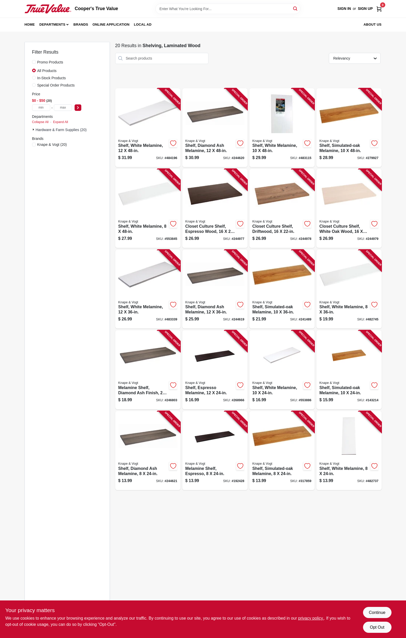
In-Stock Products (51, 78)
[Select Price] (78, 107)
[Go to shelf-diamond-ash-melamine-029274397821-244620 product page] (215, 127)
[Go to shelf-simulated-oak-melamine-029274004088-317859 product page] (282, 450)
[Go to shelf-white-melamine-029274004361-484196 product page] (147, 127)
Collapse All (40, 122)
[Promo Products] (34, 62)
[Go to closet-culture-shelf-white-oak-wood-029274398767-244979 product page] (349, 208)
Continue (377, 612)
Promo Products (50, 62)
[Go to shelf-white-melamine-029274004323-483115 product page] (282, 127)
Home (30, 24)
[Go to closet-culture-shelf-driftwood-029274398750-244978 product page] (282, 208)
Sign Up (365, 8)
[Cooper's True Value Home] (48, 8)
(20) (52, 144)
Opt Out (377, 627)
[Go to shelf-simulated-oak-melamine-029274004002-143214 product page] (349, 369)
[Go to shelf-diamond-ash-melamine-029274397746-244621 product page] (147, 450)
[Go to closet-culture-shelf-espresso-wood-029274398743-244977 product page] (215, 208)
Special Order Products (56, 85)
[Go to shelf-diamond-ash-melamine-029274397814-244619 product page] (215, 289)
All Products (47, 70)
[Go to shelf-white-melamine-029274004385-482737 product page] (349, 450)
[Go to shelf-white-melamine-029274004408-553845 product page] (147, 208)
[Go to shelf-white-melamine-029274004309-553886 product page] (282, 369)
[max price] (63, 107)
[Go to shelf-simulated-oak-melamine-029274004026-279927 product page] (349, 127)
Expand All (60, 122)
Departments (52, 24)
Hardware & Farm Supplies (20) (61, 130)
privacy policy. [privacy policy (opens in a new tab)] (311, 618)
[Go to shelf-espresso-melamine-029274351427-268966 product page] (215, 369)
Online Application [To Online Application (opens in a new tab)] (110, 24)
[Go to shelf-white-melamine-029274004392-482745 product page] (349, 289)
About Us (373, 24)
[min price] (41, 107)
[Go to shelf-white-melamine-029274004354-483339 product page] (147, 289)
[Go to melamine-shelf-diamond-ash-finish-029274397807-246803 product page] (147, 369)
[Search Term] (227, 9)
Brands (81, 24)
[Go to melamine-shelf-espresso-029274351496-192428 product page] (215, 450)
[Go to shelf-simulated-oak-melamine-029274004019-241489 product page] (282, 289)
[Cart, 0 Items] (379, 8)
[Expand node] (34, 129)
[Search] (295, 8)
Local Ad (142, 24)
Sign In (344, 8)
